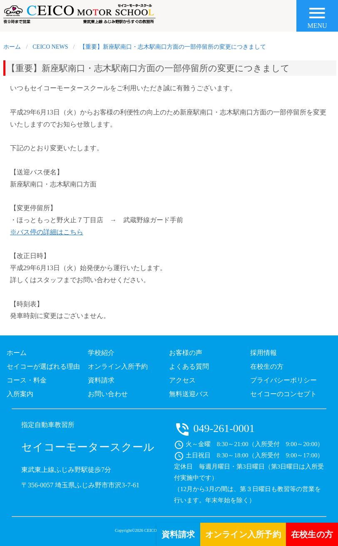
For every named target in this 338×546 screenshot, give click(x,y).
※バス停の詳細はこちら (46, 232)
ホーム (12, 47)
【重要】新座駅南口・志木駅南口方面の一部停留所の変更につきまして (173, 47)
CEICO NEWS (50, 47)
